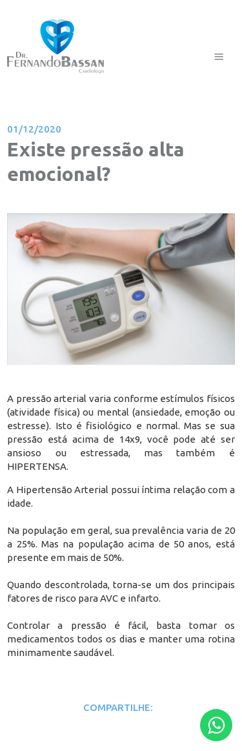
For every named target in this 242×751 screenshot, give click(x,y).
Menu (218, 40)
